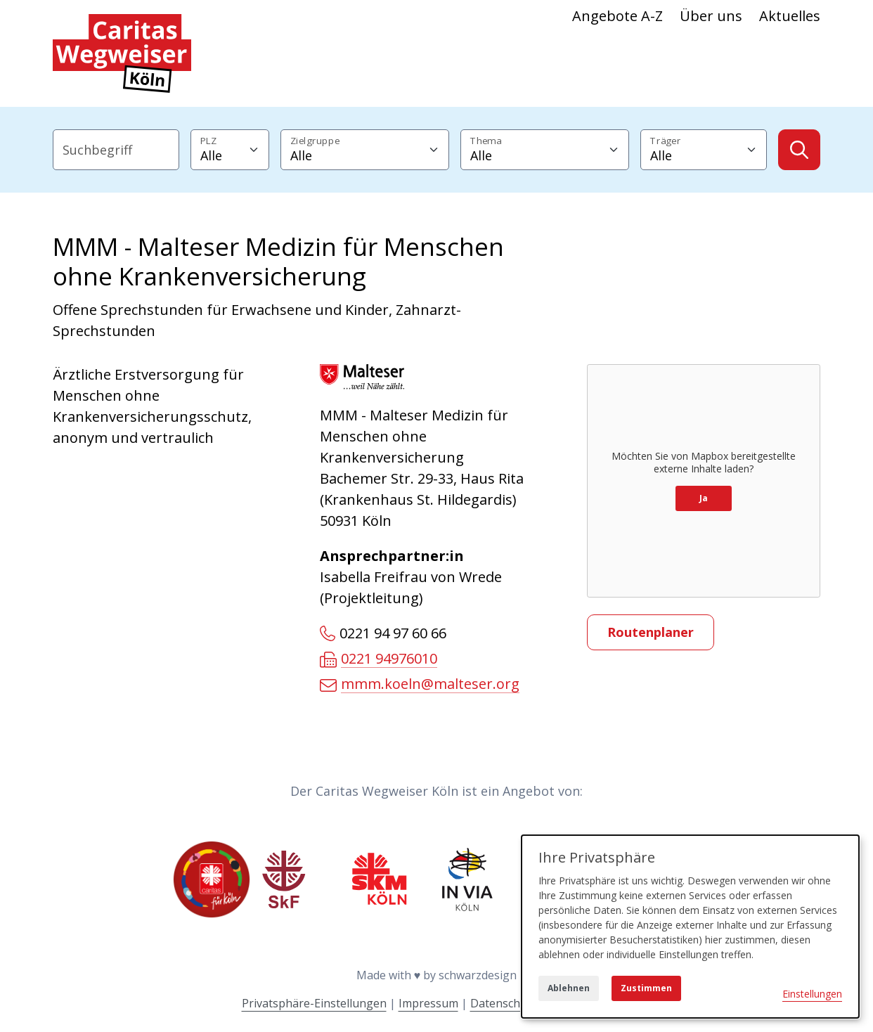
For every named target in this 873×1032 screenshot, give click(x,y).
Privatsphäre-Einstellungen (314, 1003)
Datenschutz (503, 1003)
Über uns (711, 15)
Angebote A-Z (617, 15)
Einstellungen (812, 993)
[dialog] (690, 926)
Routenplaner (650, 632)
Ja (703, 498)
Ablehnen (569, 988)
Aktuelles (789, 15)
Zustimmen (646, 988)
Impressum (428, 1003)
